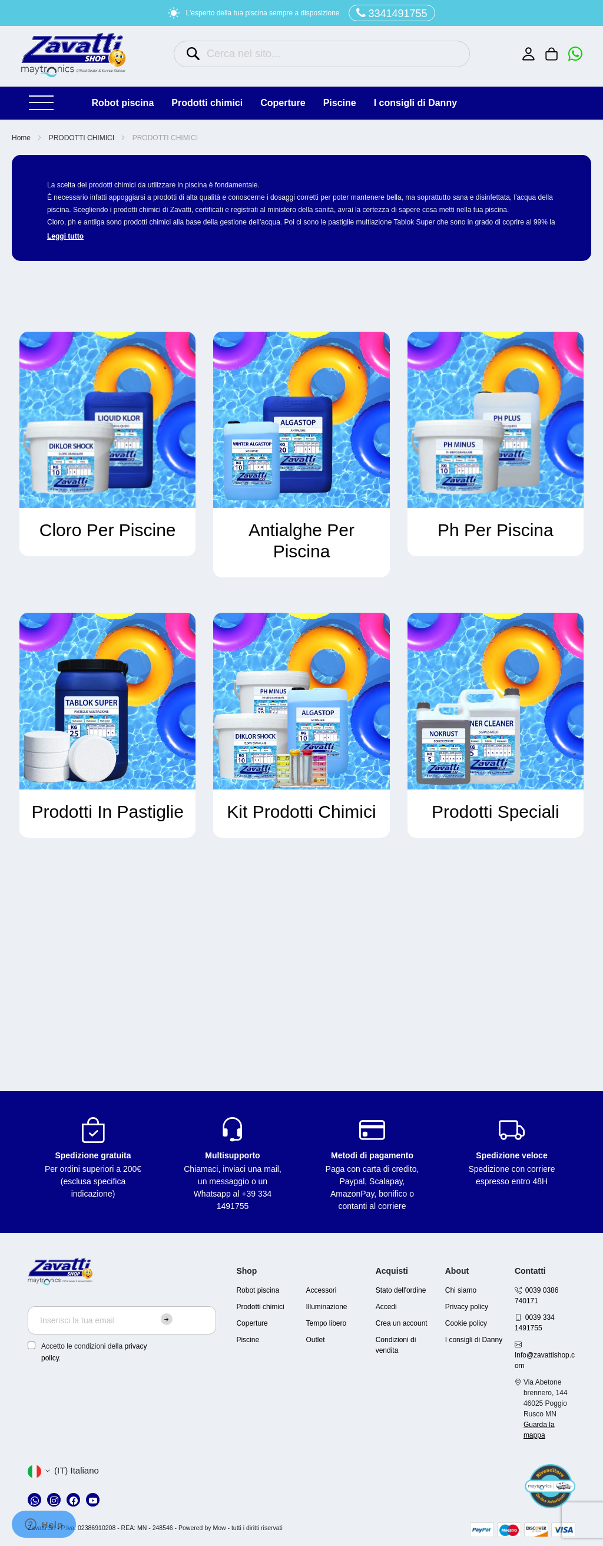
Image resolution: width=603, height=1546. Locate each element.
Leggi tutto (65, 236)
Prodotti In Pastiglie (107, 811)
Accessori (321, 1290)
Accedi (386, 1307)
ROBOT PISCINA (123, 103)
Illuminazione (326, 1307)
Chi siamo (460, 1290)
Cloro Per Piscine (107, 530)
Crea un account (402, 1323)
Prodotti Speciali (495, 811)
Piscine (247, 1340)
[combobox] (322, 54)
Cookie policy (466, 1323)
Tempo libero (326, 1323)
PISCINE (339, 103)
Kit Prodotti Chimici (301, 811)
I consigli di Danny (415, 103)
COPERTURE (282, 103)
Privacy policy (466, 1307)
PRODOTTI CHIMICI (207, 103)
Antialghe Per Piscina (301, 540)
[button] (63, 1471)
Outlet (315, 1340)
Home (22, 138)
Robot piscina (257, 1290)
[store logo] (74, 55)
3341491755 (392, 13)
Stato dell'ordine (401, 1290)
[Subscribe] (167, 1319)
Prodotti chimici (260, 1307)
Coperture (251, 1323)
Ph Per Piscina (496, 530)
